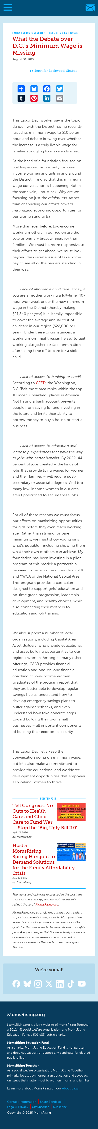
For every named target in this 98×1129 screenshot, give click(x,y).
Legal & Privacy (17, 1107)
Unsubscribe (40, 1107)
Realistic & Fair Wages (63, 32)
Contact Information (21, 1102)
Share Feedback (51, 1102)
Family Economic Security (28, 32)
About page (70, 1088)
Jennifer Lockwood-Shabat (55, 71)
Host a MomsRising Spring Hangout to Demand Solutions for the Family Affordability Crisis (43, 859)
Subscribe (60, 1107)
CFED (41, 383)
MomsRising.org (46, 7)
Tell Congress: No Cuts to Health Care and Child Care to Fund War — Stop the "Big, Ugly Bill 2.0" (45, 816)
